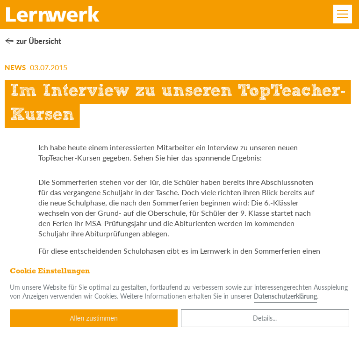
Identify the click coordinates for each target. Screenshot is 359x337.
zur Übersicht (38, 41)
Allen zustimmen (94, 318)
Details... (265, 318)
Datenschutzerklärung (285, 296)
